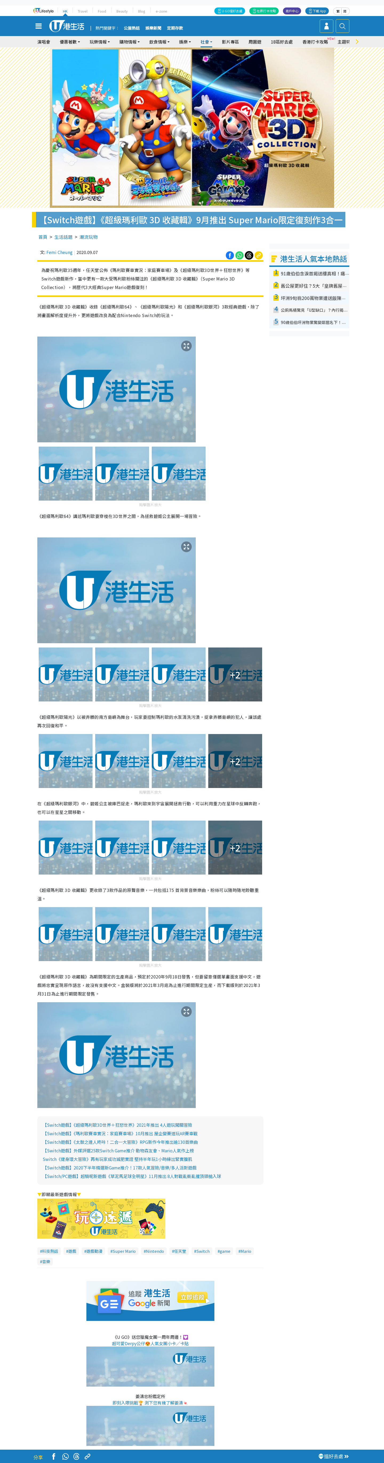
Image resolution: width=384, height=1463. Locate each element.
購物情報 (128, 41)
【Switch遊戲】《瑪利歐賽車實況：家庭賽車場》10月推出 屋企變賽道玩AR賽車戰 (120, 1133)
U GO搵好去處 (232, 11)
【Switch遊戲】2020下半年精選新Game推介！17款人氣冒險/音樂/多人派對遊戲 (120, 1167)
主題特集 (346, 41)
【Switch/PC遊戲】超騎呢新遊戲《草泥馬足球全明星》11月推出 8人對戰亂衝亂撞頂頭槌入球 (132, 1176)
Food (102, 11)
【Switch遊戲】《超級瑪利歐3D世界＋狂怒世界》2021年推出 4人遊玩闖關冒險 (117, 1125)
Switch (203, 1251)
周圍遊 (255, 41)
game (225, 1251)
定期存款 (175, 28)
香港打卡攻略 (315, 41)
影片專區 (230, 41)
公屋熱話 (132, 28)
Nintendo (155, 1251)
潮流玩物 (88, 236)
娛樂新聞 (153, 28)
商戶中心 (292, 11)
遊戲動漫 (94, 1251)
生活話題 (63, 236)
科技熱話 (50, 1251)
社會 (205, 41)
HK (65, 11)
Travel (82, 11)
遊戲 (72, 1251)
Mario (246, 1251)
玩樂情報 (98, 41)
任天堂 (180, 1251)
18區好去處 (282, 41)
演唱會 (43, 41)
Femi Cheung (59, 252)
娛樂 (183, 41)
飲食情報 (157, 41)
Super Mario (124, 1251)
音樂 (46, 1261)
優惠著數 (68, 41)
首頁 (42, 236)
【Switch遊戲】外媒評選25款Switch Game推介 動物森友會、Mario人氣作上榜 (118, 1150)
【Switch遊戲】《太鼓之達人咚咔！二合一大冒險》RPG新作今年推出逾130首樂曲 (120, 1142)
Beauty (122, 11)
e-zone (161, 11)
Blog (141, 11)
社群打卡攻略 (266, 11)
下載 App (319, 11)
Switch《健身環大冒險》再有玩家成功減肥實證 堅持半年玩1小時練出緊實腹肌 (117, 1159)
